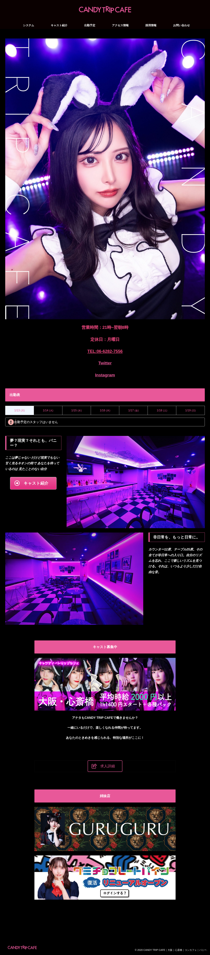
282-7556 (114, 351)
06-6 (101, 351)
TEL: (92, 351)
